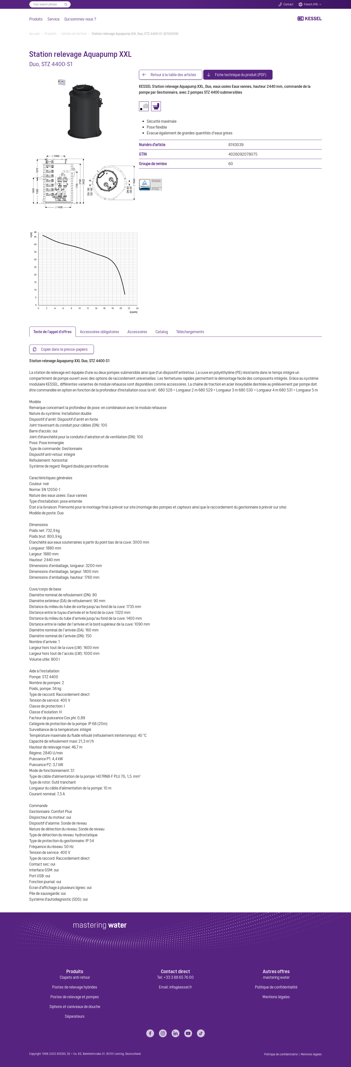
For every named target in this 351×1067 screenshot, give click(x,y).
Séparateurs (75, 1016)
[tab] (52, 332)
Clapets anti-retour (75, 977)
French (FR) (311, 4)
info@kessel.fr (180, 987)
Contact (288, 4)
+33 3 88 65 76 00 (179, 977)
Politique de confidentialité (276, 987)
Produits (36, 19)
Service (53, 19)
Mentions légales (276, 997)
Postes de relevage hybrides (74, 987)
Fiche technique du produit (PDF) (240, 74)
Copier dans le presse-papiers (64, 349)
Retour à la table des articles (173, 74)
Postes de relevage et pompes (74, 997)
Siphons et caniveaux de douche (74, 1006)
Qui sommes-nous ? (80, 19)
